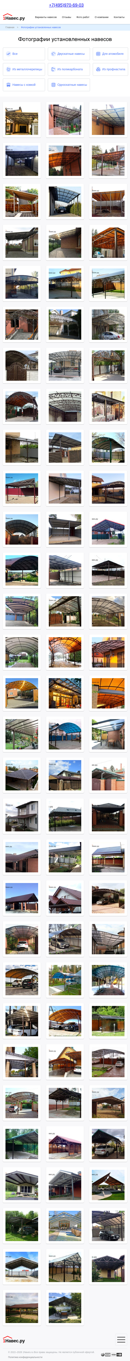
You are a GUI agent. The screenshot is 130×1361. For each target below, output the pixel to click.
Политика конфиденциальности (25, 1357)
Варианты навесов (46, 17)
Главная (9, 27)
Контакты (119, 17)
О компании (101, 17)
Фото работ (83, 17)
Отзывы (66, 17)
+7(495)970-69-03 (66, 4)
